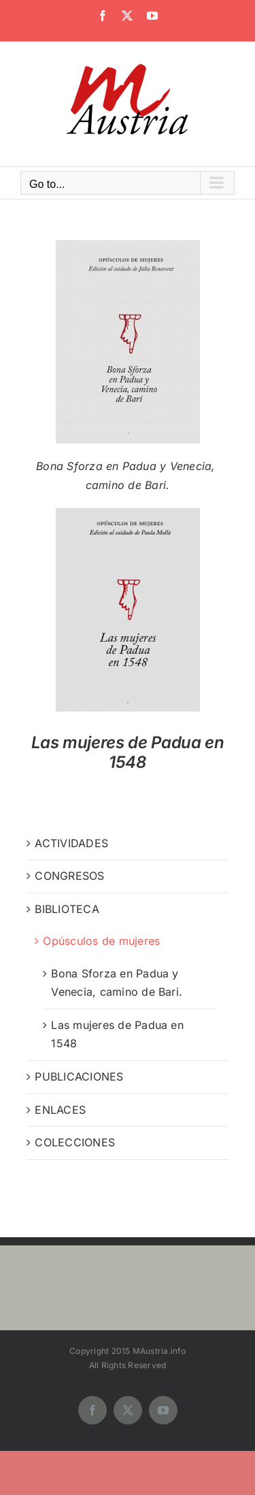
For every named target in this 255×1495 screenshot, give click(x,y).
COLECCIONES (75, 1142)
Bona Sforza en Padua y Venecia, (127, 466)
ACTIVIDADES (71, 843)
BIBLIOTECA (67, 909)
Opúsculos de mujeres (101, 941)
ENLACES (60, 1110)
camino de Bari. (128, 485)
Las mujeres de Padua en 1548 (127, 752)
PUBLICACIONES (79, 1076)
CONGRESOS (69, 875)
